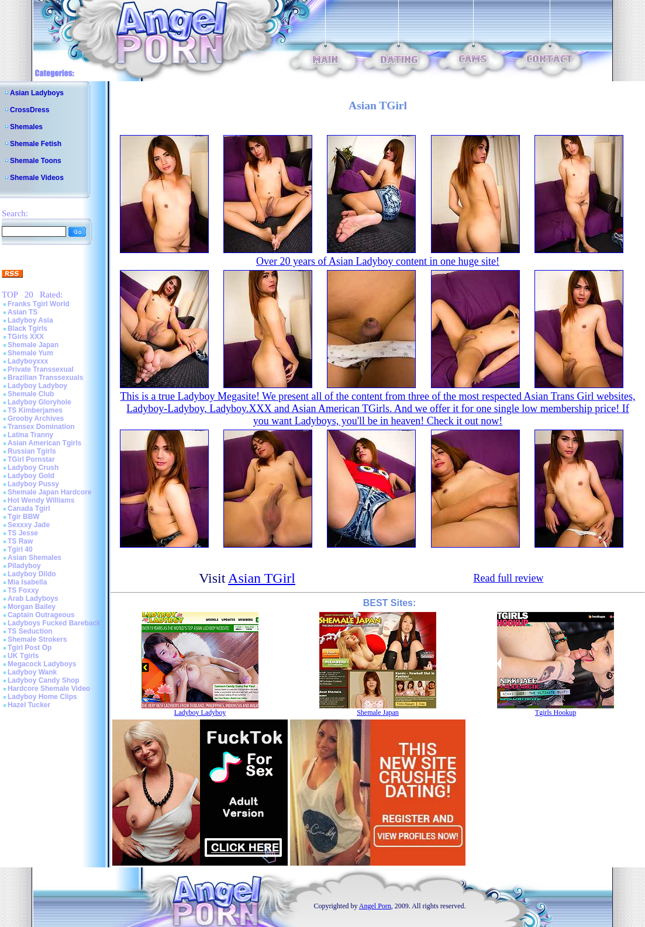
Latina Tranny (30, 435)
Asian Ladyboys (37, 93)
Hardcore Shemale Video (49, 688)
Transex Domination (41, 427)
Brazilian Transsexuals (45, 377)
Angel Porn (375, 906)
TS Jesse (23, 533)
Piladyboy (24, 566)
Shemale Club (31, 394)
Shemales (26, 127)
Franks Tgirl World (39, 304)
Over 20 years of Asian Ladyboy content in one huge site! (377, 261)
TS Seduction (30, 631)
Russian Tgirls (32, 451)
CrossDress (29, 110)
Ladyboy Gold (31, 476)
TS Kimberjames (35, 410)
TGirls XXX (26, 337)
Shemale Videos (37, 178)
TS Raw (20, 541)
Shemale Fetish (35, 144)
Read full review (508, 578)
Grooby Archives (36, 418)
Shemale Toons (35, 161)
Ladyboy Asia (30, 320)
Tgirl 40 (20, 549)
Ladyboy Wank (32, 672)
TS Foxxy (23, 590)
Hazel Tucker (29, 705)
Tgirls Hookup (555, 712)
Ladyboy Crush (33, 468)
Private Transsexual (41, 369)
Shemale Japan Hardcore (49, 492)
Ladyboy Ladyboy (37, 386)
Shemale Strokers (37, 639)
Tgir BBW (24, 517)
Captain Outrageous (41, 615)
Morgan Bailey (32, 607)
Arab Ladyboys (33, 598)
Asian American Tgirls (44, 443)
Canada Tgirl (29, 508)
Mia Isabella (27, 582)
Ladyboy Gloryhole (39, 402)
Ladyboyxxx (28, 361)
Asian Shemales (34, 558)
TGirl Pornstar (31, 459)
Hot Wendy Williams (41, 500)
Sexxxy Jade (29, 525)
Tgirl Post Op (29, 648)
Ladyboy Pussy (33, 484)
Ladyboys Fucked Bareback (54, 623)
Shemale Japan (33, 345)
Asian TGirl (261, 578)
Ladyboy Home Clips (42, 697)
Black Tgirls (27, 328)
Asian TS (22, 312)
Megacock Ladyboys (42, 664)
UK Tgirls (23, 656)
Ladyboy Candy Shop (44, 680)
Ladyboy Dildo (32, 574)
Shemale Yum (30, 353)
